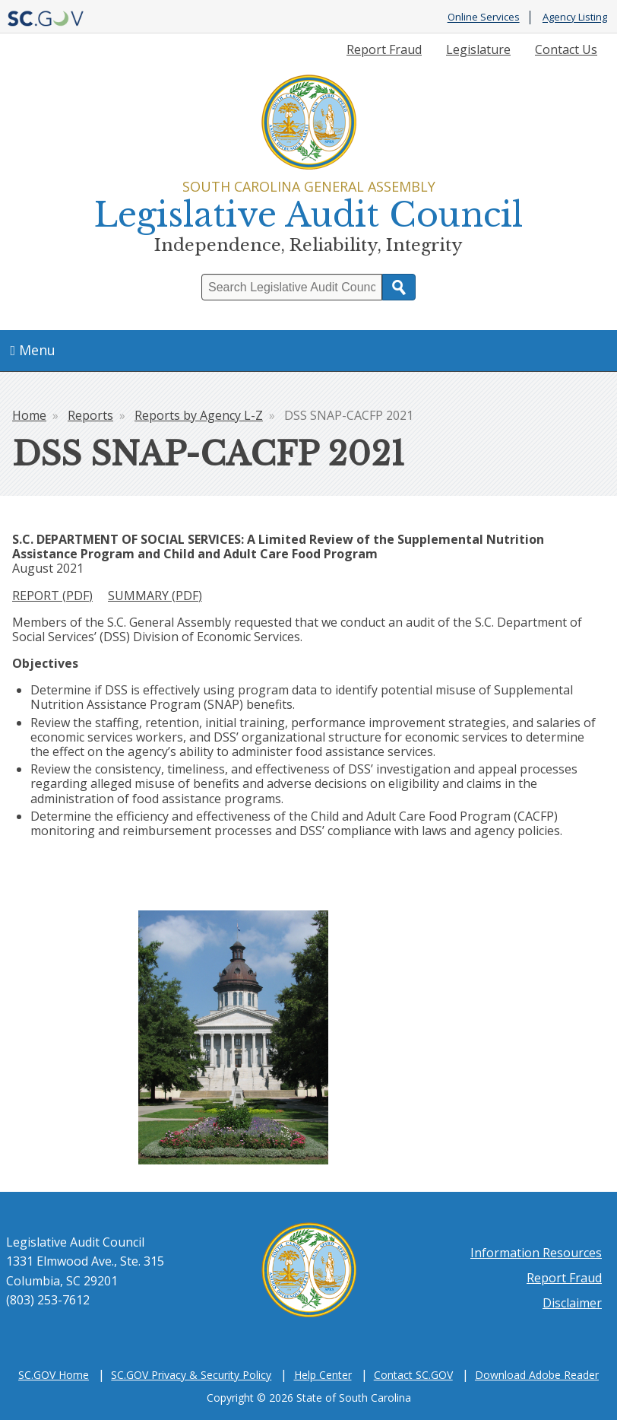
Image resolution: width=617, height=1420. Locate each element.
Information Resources (536, 1252)
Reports (90, 415)
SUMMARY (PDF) (155, 595)
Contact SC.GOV (413, 1375)
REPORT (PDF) (52, 595)
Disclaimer (572, 1303)
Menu (33, 350)
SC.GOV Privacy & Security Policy (191, 1375)
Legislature (478, 49)
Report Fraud (384, 49)
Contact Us (566, 49)
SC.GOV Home (53, 1375)
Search (399, 287)
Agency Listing (575, 17)
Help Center (323, 1375)
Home (29, 415)
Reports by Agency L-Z (198, 415)
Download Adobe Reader (537, 1375)
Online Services (484, 17)
